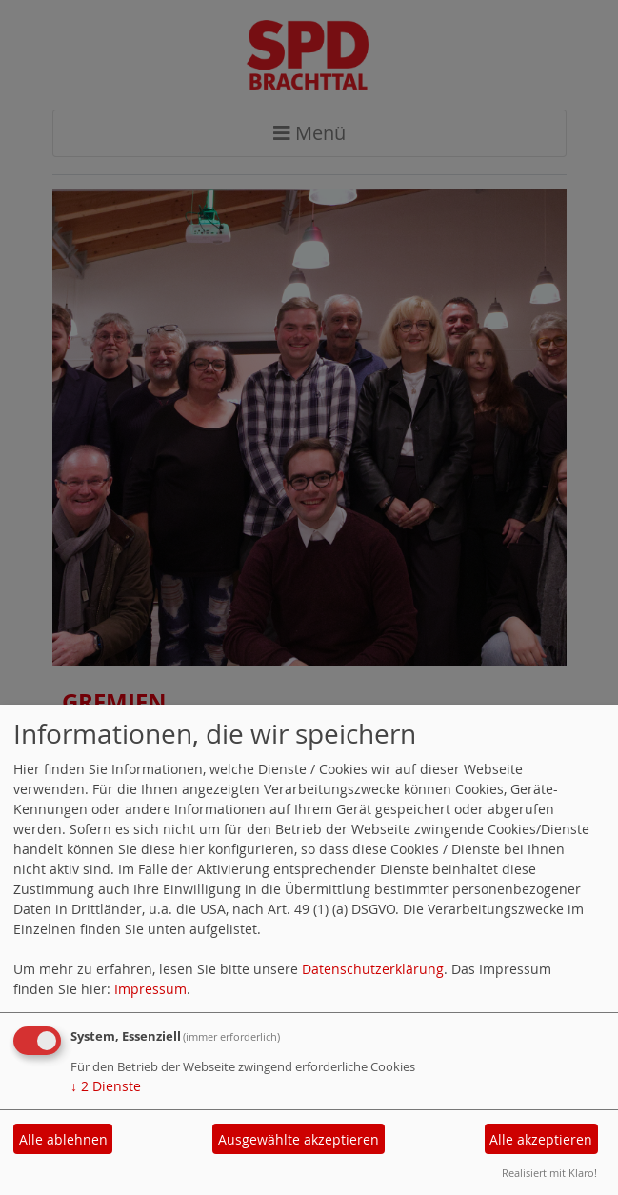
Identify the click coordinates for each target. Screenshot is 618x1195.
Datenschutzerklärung (373, 969)
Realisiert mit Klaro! (549, 1172)
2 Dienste (105, 1086)
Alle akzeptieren (540, 1139)
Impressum (150, 989)
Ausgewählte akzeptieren (298, 1139)
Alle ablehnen (63, 1139)
